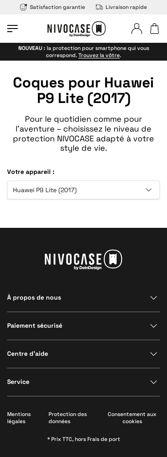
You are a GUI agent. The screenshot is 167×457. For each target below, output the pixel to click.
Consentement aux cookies (132, 418)
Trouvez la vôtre (99, 55)
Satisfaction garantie (52, 7)
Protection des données (68, 418)
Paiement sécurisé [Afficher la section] (34, 325)
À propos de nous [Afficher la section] (34, 297)
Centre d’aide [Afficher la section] (27, 354)
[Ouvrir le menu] (12, 28)
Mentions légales (19, 418)
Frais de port (103, 439)
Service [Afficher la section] (18, 382)
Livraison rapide (121, 7)
